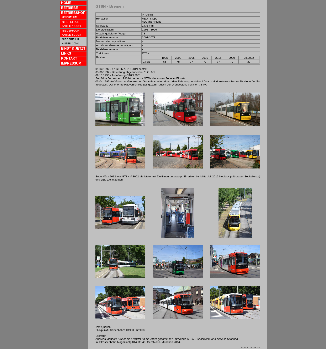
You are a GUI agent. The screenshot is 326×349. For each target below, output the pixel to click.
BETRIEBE (69, 8)
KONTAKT (69, 58)
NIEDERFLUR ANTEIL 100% (70, 41)
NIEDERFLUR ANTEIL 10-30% (71, 24)
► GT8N (147, 14)
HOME (66, 3)
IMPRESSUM (71, 63)
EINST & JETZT (73, 48)
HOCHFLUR (69, 17)
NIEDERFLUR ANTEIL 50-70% (71, 32)
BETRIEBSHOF (73, 13)
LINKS (66, 53)
